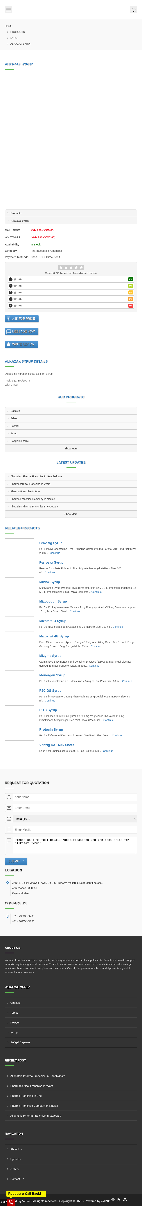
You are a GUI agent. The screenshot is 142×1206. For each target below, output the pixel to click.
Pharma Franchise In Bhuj (25, 491)
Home (9, 26)
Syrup (14, 37)
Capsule (15, 410)
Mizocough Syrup (53, 601)
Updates (15, 1159)
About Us (16, 1149)
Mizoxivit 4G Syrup (54, 636)
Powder (15, 425)
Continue (55, 553)
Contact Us (17, 1178)
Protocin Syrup (51, 729)
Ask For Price (23, 318)
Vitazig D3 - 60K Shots (56, 745)
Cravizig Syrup (50, 543)
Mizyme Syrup (50, 656)
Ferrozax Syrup (51, 562)
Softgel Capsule (20, 441)
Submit (14, 861)
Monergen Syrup (52, 675)
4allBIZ (105, 1201)
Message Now (23, 331)
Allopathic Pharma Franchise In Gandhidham (36, 476)
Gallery (14, 1169)
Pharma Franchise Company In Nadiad (33, 499)
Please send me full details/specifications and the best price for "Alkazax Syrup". (75, 845)
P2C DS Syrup (50, 690)
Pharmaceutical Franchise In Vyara (31, 483)
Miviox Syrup (49, 582)
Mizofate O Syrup (52, 621)
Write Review (23, 344)
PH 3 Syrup (48, 710)
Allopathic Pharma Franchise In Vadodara (34, 506)
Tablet (14, 418)
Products (17, 31)
